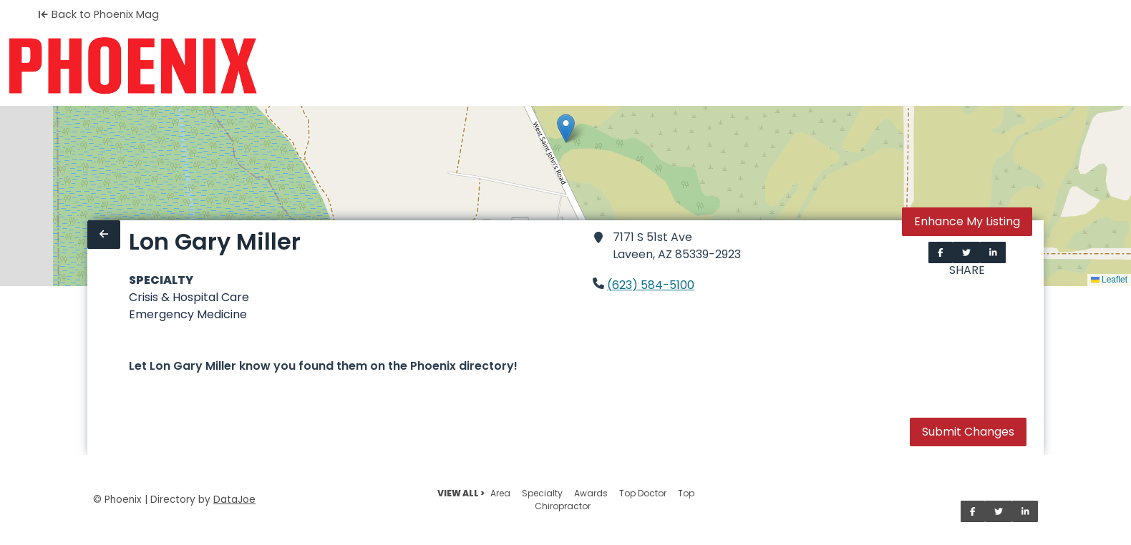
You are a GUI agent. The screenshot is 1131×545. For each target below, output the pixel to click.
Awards (591, 493)
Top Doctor (642, 493)
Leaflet (1109, 280)
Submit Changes (968, 431)
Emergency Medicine (188, 314)
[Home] (133, 66)
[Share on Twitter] (966, 252)
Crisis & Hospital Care (189, 297)
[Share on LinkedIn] (993, 252)
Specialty (542, 493)
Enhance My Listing (967, 221)
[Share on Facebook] (940, 252)
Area (500, 493)
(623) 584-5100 (650, 285)
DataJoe (234, 499)
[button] (566, 128)
